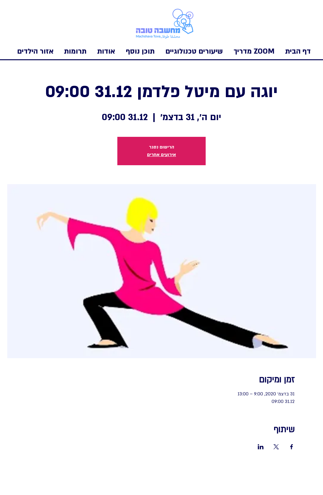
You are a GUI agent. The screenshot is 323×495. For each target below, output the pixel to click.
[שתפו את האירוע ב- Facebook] (292, 446)
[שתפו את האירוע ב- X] (276, 446)
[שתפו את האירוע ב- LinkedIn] (261, 446)
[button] (35, 51)
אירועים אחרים (161, 155)
